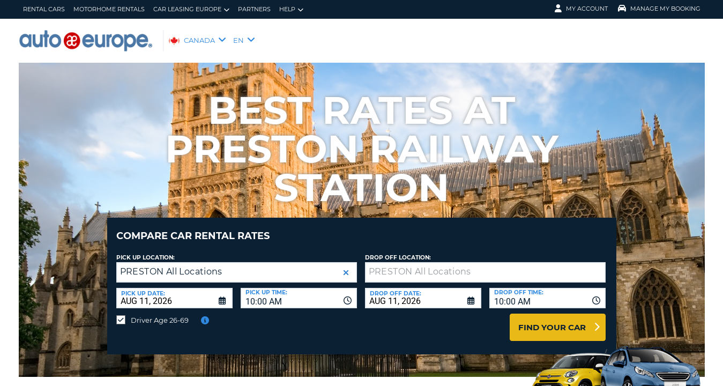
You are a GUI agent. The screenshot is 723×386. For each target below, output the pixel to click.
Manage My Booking (659, 8)
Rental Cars (44, 9)
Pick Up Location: (145, 249)
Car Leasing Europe (191, 9)
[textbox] (485, 264)
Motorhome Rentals (109, 9)
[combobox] (299, 290)
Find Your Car (552, 319)
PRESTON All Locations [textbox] (171, 263)
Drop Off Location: (398, 249)
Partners (254, 9)
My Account (581, 8)
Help (291, 9)
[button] (346, 264)
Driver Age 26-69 (160, 312)
